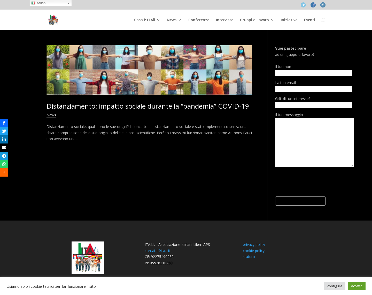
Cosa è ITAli (144, 20)
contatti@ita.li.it (157, 250)
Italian (38, 3)
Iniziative (289, 20)
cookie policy (254, 250)
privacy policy (254, 244)
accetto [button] (356, 286)
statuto (249, 256)
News (171, 20)
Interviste (224, 20)
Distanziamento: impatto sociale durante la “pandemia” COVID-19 (148, 106)
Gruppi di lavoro (254, 20)
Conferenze (198, 20)
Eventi (309, 20)
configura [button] (334, 286)
